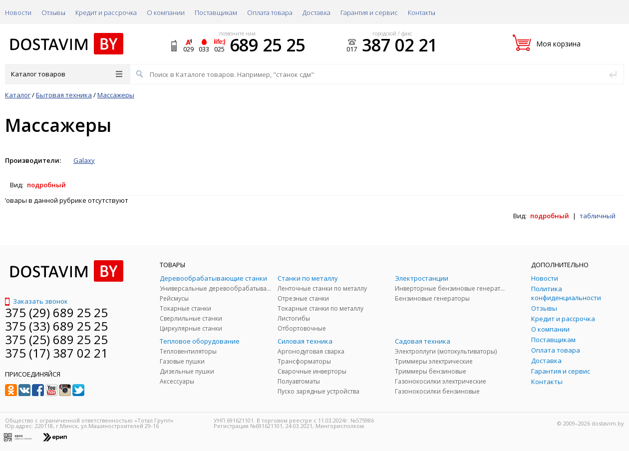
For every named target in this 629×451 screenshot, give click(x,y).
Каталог (17, 94)
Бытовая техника (64, 94)
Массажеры (115, 94)
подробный (46, 184)
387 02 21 (399, 44)
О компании (166, 12)
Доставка (316, 12)
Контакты (421, 12)
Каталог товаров (66, 73)
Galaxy (84, 160)
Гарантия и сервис (369, 12)
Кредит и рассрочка (106, 12)
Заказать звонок (36, 301)
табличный (598, 215)
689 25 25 (267, 44)
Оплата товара (270, 12)
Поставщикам (216, 12)
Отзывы (53, 12)
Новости (18, 12)
